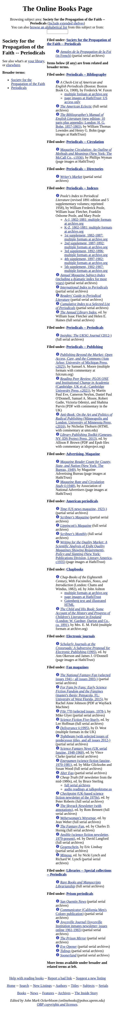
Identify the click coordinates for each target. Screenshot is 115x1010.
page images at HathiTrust (82, 597)
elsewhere (13, 65)
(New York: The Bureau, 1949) (83, 465)
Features (48, 993)
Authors (61, 985)
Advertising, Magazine (83, 454)
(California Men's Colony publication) (81, 912)
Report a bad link (60, 978)
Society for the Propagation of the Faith (28, 82)
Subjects (88, 985)
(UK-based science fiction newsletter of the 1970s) (79, 795)
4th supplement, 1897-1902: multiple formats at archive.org (86, 261)
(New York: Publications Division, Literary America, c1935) (84, 552)
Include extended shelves (66, 23)
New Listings (42, 985)
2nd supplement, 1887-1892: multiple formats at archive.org (86, 245)
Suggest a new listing (91, 978)
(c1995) (74, 728)
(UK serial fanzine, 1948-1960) (81, 750)
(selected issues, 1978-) (83, 711)
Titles (75, 985)
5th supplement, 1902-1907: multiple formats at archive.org (86, 269)
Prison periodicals (79, 893)
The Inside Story (86, 993)
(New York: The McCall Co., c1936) (84, 153)
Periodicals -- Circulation (85, 142)
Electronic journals (80, 636)
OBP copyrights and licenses (57, 1004)
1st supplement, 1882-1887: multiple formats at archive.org (86, 237)
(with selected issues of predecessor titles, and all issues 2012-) (83, 738)
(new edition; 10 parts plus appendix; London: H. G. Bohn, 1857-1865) (80, 120)
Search (24, 985)
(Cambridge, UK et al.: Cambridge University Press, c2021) (82, 384)
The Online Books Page (57, 8)
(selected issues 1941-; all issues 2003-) (83, 677)
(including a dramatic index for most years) (81, 279)
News (34, 993)
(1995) (83, 648)
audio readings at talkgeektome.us (88, 789)
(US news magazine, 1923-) (83, 509)
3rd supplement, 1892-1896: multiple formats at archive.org (86, 253)
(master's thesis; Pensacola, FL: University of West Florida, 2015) (81, 693)
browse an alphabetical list (48, 27)
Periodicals (19, 88)
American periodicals (82, 501)
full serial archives (77, 785)
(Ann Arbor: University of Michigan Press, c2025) (84, 360)
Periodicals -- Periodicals (84, 327)
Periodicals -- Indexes (82, 188)
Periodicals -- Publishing (84, 347)
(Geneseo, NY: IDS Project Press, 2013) (84, 436)
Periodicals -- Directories (84, 169)
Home (11, 985)
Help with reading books (26, 978)
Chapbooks (74, 569)
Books (21, 993)
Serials (103, 985)
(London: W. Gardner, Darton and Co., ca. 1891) (83, 617)
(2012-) (86, 335)
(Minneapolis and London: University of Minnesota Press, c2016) (84, 420)
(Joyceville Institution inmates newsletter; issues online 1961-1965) (81, 926)
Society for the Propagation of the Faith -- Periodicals (79, 42)
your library (36, 61)
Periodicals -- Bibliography (86, 74)
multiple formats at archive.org (86, 94)
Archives (64, 993)
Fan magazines (77, 667)
